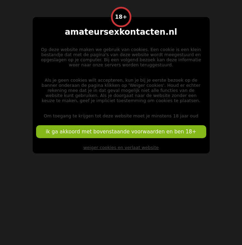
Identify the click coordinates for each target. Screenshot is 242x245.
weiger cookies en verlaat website (121, 147)
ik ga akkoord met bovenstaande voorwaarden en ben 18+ (121, 132)
